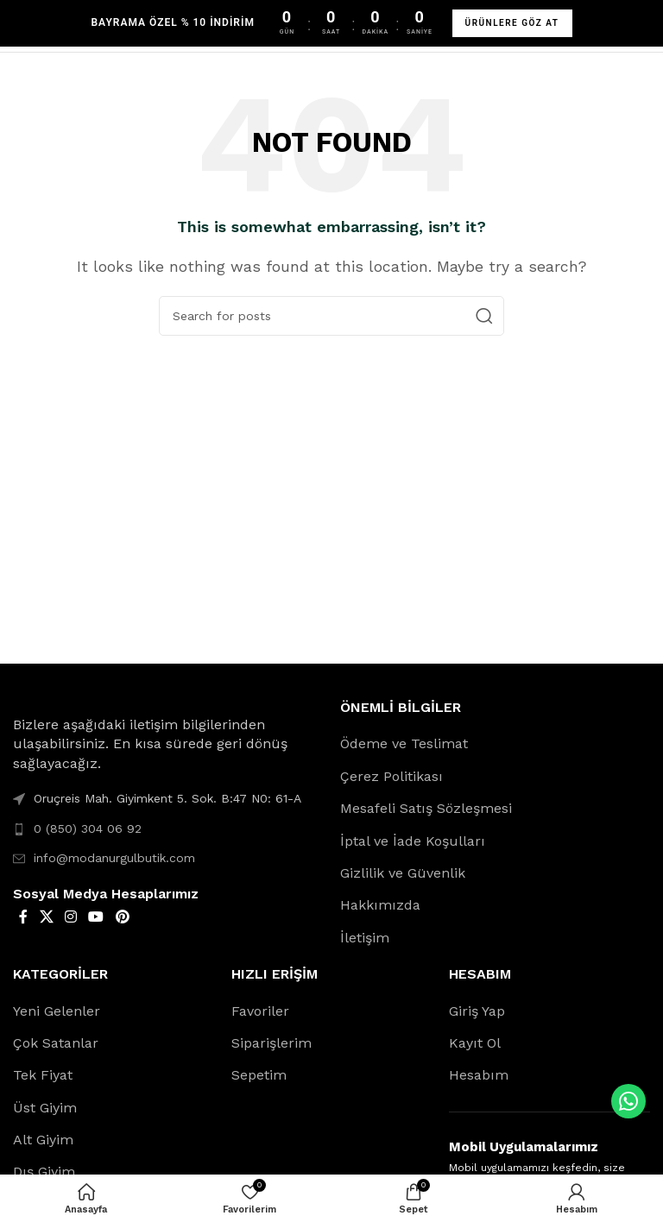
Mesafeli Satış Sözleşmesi (426, 808)
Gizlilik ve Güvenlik (402, 873)
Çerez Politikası (391, 776)
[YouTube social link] (96, 917)
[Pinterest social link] (122, 917)
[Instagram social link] (70, 917)
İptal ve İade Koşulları (412, 841)
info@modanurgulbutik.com (114, 858)
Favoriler (260, 1011)
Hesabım (478, 1075)
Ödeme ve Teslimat (404, 743)
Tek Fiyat (43, 1075)
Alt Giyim (43, 1139)
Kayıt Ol (475, 1043)
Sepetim (259, 1075)
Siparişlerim (271, 1043)
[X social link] (46, 917)
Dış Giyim (44, 1171)
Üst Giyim (45, 1107)
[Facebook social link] (23, 917)
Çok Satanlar (55, 1043)
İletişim (364, 937)
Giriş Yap (477, 1011)
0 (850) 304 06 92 (88, 828)
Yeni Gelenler (56, 1011)
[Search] (331, 316)
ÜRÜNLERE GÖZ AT (512, 23)
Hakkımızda (380, 905)
